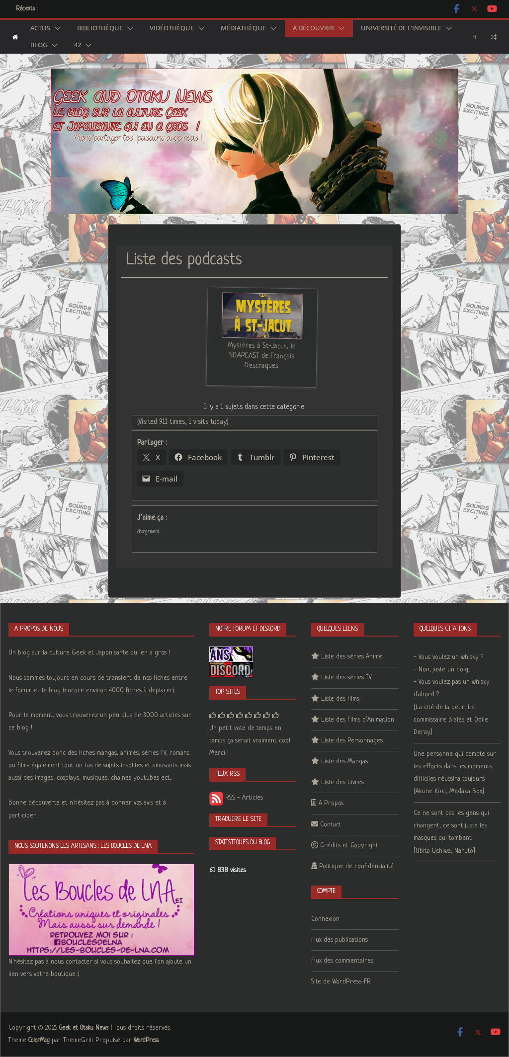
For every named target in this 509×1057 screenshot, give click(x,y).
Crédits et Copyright (349, 845)
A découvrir (313, 28)
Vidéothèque (172, 28)
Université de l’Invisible (401, 28)
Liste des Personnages (352, 740)
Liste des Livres (342, 782)
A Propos (331, 803)
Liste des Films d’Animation (357, 720)
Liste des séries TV (346, 677)
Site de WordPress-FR (341, 981)
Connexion (325, 919)
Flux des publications (339, 940)
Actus (40, 28)
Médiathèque (243, 28)
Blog (38, 45)
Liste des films (340, 699)
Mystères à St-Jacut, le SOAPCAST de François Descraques (262, 355)
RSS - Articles (236, 798)
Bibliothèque (100, 28)
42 (77, 45)
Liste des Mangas (344, 761)
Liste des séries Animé (351, 656)
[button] (55, 28)
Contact (330, 824)
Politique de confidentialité (356, 866)
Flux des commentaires (342, 961)
